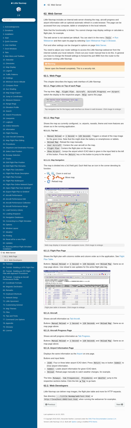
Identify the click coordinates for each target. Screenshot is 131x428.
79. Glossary (8, 327)
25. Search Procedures (12, 115)
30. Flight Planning (10, 133)
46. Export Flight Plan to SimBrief (16, 192)
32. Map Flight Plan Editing (13, 140)
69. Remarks (8, 290)
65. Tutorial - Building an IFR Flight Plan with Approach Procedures (16, 272)
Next (119, 404)
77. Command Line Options (14, 320)
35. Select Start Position (12, 151)
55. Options (7, 225)
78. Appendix (8, 323)
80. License (7, 331)
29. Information (9, 129)
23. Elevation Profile (11, 107)
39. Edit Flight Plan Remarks (14, 166)
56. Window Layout (10, 228)
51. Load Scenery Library (13, 210)
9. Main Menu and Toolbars (13, 56)
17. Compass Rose (10, 85)
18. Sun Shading (9, 89)
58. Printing (7, 236)
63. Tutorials (8, 264)
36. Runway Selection (11, 155)
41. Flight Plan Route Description (16, 173)
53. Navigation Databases (13, 217)
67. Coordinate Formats (12, 283)
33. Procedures (9, 144)
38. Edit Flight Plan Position (14, 162)
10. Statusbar (8, 60)
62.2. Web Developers (13, 260)
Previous (50, 404)
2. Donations (8, 30)
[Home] (45, 5)
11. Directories (8, 63)
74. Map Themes (9, 309)
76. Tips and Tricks (10, 316)
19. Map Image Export (11, 93)
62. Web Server (8, 253)
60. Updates (8, 243)
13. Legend (7, 71)
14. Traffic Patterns (10, 74)
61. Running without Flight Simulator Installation (17, 248)
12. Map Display (9, 67)
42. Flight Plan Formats (12, 177)
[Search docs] (19, 20)
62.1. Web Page (9, 256)
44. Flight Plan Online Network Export (18, 184)
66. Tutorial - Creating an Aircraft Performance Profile (16, 278)
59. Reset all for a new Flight (14, 239)
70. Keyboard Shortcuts (12, 294)
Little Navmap (19, 7)
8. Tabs (6, 52)
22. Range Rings (9, 104)
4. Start (6, 38)
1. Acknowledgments (11, 27)
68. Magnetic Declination (12, 287)
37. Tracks (7, 159)
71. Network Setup (10, 298)
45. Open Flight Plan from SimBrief (16, 188)
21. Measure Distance (11, 100)
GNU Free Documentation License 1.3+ (102, 419)
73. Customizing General (12, 305)
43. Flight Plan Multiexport (13, 181)
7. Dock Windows (10, 49)
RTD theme (93, 422)
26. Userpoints (8, 118)
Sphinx (74, 422)
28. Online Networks (11, 126)
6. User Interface (9, 45)
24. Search (7, 111)
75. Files (6, 312)
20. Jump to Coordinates (12, 96)
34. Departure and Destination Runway (18, 148)
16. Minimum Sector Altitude (14, 82)
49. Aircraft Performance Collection (16, 203)
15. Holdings (8, 78)
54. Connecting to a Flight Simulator (17, 221)
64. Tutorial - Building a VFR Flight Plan (18, 267)
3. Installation (8, 34)
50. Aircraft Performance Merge (15, 206)
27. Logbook (8, 122)
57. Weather (8, 232)
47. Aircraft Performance (12, 195)
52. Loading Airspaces (11, 214)
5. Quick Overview (10, 41)
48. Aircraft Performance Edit (14, 199)
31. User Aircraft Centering (13, 137)
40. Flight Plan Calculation (13, 170)
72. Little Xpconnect (11, 301)
